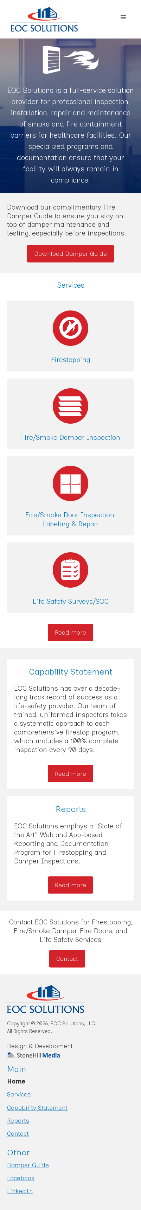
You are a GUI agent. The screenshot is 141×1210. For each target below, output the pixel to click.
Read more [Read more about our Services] (70, 632)
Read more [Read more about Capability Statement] (70, 773)
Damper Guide (28, 1165)
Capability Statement (37, 1107)
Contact (67, 958)
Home (16, 1081)
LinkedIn (20, 1191)
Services (19, 1094)
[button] (123, 17)
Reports (18, 1120)
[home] (39, 19)
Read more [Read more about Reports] (70, 885)
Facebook (20, 1178)
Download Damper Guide (70, 253)
